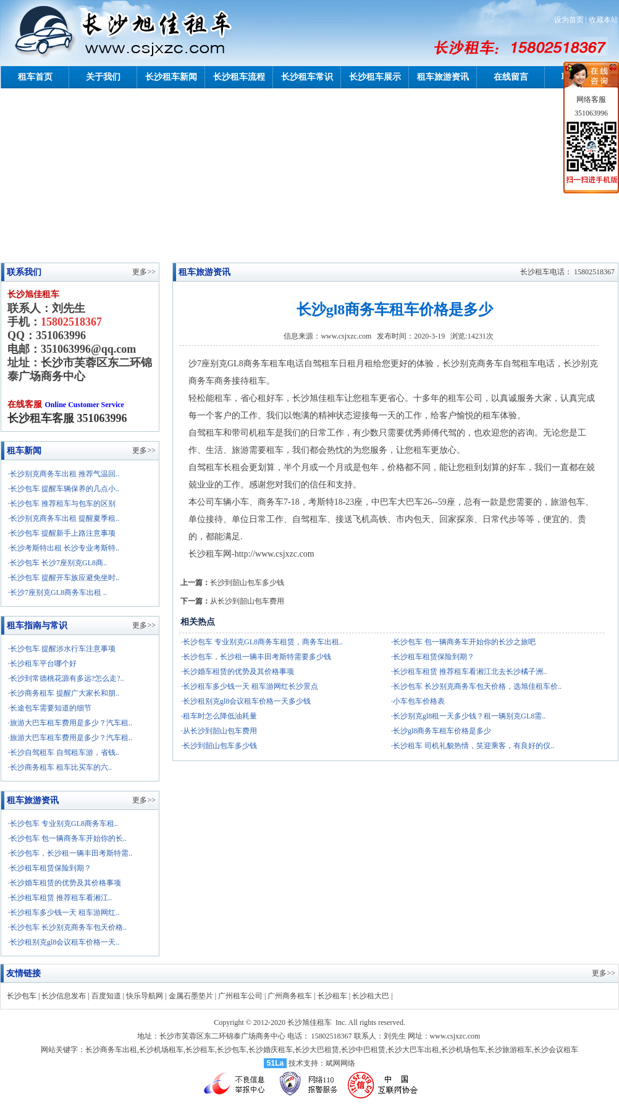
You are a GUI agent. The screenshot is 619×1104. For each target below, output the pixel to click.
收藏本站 (603, 19)
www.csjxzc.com (346, 336)
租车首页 (35, 77)
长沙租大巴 (370, 996)
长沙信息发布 (63, 996)
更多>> (144, 450)
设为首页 (569, 19)
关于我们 (103, 77)
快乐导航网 (144, 996)
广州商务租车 (289, 996)
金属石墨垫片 (191, 996)
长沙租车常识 (307, 77)
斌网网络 (340, 1063)
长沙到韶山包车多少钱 (247, 582)
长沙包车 (21, 996)
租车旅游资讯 (443, 77)
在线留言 (511, 77)
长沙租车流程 (239, 77)
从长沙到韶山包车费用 (247, 601)
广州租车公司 (240, 996)
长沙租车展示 (375, 77)
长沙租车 (332, 996)
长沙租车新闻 (171, 77)
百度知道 (106, 996)
